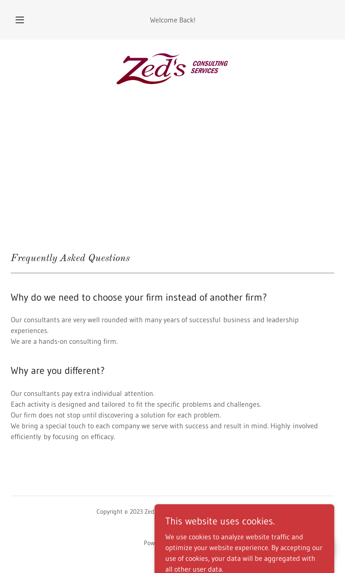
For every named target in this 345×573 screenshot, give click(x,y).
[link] (172, 68)
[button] (25, 20)
